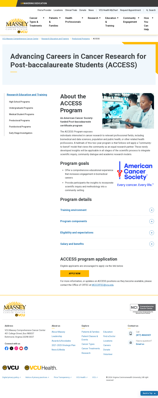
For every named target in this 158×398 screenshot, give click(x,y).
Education (108, 332)
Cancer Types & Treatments (36, 22)
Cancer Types (88, 344)
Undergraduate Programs (21, 108)
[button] (107, 210)
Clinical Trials (71, 10)
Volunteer (108, 354)
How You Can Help (146, 24)
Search (152, 10)
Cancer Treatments (91, 348)
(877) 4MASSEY (143, 335)
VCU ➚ (95, 377)
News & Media (58, 350)
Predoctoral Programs (81, 39)
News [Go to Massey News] (91, 10)
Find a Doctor (109, 336)
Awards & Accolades (61, 341)
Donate (82, 10)
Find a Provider (44, 10)
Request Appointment (130, 10)
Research (93, 18)
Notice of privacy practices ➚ (37, 377)
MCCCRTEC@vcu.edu (103, 285)
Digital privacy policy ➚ (11, 377)
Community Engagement (130, 20)
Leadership (57, 336)
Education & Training (110, 22)
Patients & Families (53, 22)
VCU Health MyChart (108, 10)
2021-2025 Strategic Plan (63, 345)
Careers (107, 345)
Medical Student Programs (21, 114)
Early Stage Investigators (20, 133)
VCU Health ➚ (82, 377)
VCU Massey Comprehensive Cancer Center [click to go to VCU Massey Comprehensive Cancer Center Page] (20, 39)
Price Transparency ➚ (63, 377)
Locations (58, 10)
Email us (140, 344)
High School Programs (19, 102)
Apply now (74, 273)
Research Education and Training (55, 39)
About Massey (58, 332)
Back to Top (149, 393)
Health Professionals (73, 20)
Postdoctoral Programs (20, 126)
